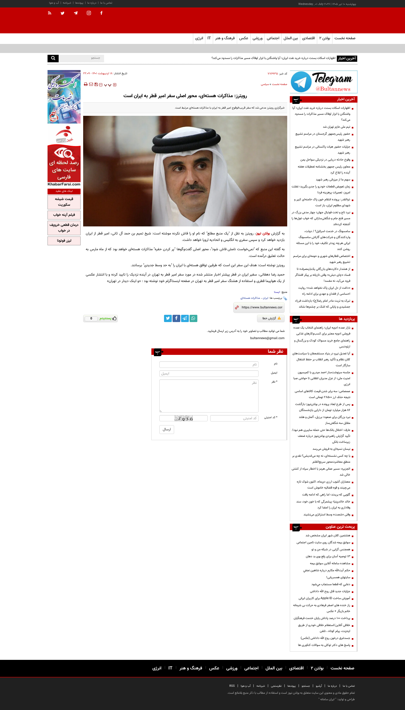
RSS (232, 686)
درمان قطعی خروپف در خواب (64, 228)
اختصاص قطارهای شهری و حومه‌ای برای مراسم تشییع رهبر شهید (321, 259)
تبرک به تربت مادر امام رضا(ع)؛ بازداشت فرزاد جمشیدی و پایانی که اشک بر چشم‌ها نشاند (322, 304)
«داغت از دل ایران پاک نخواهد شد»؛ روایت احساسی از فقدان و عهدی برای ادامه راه (324, 291)
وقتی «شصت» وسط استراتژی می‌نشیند (326, 514)
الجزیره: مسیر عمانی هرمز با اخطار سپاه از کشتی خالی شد (321, 472)
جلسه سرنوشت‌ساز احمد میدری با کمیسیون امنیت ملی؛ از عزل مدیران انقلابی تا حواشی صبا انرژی (321, 378)
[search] (53, 58)
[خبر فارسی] (64, 155)
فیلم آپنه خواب (64, 215)
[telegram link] (185, 318)
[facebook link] (176, 318)
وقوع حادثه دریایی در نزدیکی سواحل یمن (325, 159)
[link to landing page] (331, 20)
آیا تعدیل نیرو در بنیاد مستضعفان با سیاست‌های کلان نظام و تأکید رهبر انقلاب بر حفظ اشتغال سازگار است (321, 359)
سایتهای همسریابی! (338, 577)
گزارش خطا (271, 318)
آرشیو (319, 686)
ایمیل (274, 373)
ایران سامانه (327, 699)
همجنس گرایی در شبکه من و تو (330, 549)
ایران (265, 298)
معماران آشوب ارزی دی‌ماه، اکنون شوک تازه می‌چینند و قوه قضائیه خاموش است (323, 484)
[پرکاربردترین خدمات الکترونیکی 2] (64, 97)
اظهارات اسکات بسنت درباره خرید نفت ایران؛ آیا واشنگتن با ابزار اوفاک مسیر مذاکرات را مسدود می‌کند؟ (274, 58)
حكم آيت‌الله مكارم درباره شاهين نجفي (326, 570)
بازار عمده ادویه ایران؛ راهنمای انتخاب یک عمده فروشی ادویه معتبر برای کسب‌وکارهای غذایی (321, 330)
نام (275, 364)
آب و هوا (54, 3)
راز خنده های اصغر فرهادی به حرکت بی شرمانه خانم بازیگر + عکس (321, 608)
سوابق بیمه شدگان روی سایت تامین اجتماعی (323, 542)
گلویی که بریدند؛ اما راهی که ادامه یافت (326, 494)
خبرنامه (67, 3)
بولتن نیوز (263, 233)
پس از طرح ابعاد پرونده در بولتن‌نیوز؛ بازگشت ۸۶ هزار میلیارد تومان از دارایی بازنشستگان (322, 407)
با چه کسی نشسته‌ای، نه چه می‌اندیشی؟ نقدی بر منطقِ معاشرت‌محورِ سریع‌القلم (321, 459)
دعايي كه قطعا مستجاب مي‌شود (330, 584)
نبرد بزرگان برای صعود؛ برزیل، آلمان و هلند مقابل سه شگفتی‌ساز (324, 420)
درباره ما (91, 3)
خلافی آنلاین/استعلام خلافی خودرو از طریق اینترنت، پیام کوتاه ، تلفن (324, 628)
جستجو (306, 686)
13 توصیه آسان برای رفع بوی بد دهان (328, 556)
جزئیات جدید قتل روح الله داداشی (330, 591)
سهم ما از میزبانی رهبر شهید (333, 179)
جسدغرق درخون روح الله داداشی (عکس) (325, 638)
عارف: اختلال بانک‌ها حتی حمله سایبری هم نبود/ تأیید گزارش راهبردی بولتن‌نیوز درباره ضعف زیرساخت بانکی (321, 436)
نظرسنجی (276, 686)
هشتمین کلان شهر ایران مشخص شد (328, 535)
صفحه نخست (344, 38)
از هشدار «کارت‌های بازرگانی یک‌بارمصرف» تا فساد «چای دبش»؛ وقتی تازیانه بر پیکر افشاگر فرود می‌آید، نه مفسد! (322, 275)
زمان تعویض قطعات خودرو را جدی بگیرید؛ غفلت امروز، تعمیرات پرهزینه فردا (321, 189)
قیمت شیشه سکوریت (64, 202)
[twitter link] (168, 318)
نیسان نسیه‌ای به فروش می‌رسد (331, 449)
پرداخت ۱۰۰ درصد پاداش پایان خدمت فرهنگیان (322, 618)
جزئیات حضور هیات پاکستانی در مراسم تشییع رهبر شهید (322, 149)
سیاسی (265, 84)
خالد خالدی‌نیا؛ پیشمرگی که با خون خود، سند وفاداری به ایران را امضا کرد (323, 504)
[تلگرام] (323, 82)
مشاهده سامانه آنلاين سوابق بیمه (330, 563)
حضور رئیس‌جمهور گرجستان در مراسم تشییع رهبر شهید (322, 137)
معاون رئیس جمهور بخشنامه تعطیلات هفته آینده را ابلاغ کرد (324, 169)
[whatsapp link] (193, 318)
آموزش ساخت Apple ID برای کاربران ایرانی (324, 598)
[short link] (262, 307)
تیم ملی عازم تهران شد (336, 127)
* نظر (274, 382)
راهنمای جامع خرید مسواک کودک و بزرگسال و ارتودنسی (322, 343)
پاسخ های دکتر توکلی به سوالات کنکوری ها (324, 645)
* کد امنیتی (270, 417)
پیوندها (79, 3)
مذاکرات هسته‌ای (250, 298)
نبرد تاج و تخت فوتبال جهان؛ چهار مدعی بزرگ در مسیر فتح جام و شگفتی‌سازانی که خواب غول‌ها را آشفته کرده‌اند (321, 218)
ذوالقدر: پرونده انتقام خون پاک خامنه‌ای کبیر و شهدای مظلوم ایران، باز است (322, 202)
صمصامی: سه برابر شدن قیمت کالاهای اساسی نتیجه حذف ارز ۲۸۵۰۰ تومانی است (322, 394)
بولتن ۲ (324, 38)
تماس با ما (106, 3)
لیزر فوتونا (64, 241)
